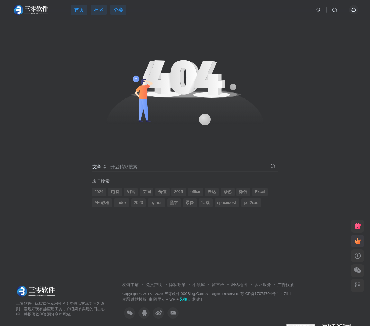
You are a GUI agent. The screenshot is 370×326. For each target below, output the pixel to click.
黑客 (174, 202)
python (156, 202)
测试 (131, 192)
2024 (99, 192)
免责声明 (154, 284)
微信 (243, 192)
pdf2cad (251, 202)
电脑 (115, 192)
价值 (162, 192)
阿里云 (159, 299)
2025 (178, 192)
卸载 (205, 202)
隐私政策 (177, 284)
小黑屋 (198, 284)
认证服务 (262, 284)
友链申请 (130, 284)
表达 (212, 192)
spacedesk (226, 202)
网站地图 (239, 284)
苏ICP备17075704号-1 (259, 294)
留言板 (218, 284)
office (195, 192)
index (121, 202)
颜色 (227, 192)
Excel (260, 192)
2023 (138, 202)
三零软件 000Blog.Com (184, 294)
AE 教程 (102, 202)
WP (172, 299)
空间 (147, 192)
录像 (190, 202)
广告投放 (285, 284)
